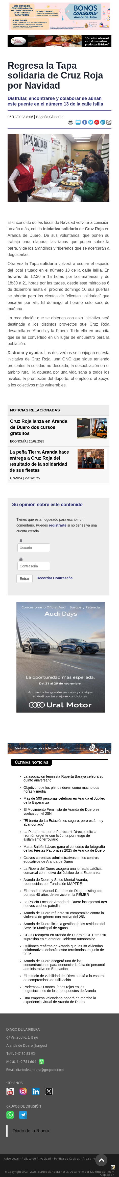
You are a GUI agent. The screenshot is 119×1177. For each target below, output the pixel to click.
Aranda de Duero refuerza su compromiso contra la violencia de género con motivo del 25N (63, 915)
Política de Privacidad (36, 1158)
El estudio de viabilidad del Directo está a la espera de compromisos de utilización (63, 978)
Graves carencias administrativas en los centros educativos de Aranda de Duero (61, 860)
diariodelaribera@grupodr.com (40, 1070)
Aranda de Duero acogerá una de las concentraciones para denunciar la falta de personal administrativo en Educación (64, 965)
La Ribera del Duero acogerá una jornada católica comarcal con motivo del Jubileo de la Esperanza (62, 870)
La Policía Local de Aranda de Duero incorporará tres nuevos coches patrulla (65, 904)
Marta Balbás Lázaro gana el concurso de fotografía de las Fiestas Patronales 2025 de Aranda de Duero (64, 848)
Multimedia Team (102, 1171)
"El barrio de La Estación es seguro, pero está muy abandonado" (63, 822)
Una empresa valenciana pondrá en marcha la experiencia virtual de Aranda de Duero (59, 1000)
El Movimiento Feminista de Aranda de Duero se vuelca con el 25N (61, 811)
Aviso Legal (11, 1158)
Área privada (91, 1158)
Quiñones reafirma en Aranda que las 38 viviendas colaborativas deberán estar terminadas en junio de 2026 (63, 950)
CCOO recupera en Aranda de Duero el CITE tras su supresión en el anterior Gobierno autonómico (64, 937)
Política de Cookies (67, 1158)
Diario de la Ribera (31, 1130)
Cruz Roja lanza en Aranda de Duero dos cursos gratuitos (38, 427)
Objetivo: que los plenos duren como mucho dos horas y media (61, 789)
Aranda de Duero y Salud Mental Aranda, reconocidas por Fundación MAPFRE (55, 881)
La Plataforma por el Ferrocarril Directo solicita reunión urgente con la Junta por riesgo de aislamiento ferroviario (60, 836)
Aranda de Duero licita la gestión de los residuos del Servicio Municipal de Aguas (64, 926)
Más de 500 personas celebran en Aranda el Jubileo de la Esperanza (64, 800)
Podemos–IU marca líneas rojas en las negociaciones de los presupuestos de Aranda (59, 989)
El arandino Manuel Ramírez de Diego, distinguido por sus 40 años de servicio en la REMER (62, 893)
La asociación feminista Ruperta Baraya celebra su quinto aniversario (63, 778)
